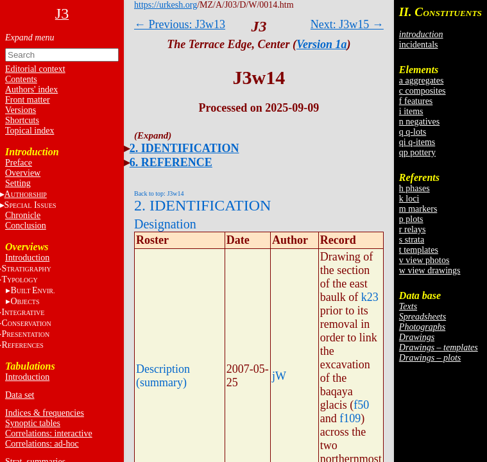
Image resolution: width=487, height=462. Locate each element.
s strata (411, 239)
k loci (409, 198)
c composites (422, 91)
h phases (414, 188)
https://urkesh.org (165, 5)
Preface (18, 162)
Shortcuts (22, 120)
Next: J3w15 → (347, 24)
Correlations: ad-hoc (42, 444)
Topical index (29, 130)
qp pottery (417, 152)
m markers (418, 209)
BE (32, 290)
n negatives (419, 121)
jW (279, 376)
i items (411, 111)
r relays (412, 229)
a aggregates (421, 80)
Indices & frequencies (44, 413)
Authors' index (31, 89)
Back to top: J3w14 (159, 193)
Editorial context (35, 69)
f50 (361, 404)
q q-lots (412, 132)
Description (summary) (163, 376)
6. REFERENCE (171, 162)
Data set (19, 395)
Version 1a (321, 44)
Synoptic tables (32, 423)
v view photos (424, 260)
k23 (370, 297)
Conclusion (25, 225)
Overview (22, 173)
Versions (20, 110)
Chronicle (22, 215)
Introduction (27, 257)
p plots (411, 219)
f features (415, 101)
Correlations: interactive (48, 433)
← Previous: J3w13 (179, 24)
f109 (350, 418)
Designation (165, 224)
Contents (21, 79)
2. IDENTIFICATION (184, 148)
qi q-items (417, 142)
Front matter (27, 100)
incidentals (418, 44)
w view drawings (430, 270)
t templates (418, 250)
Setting (18, 183)
